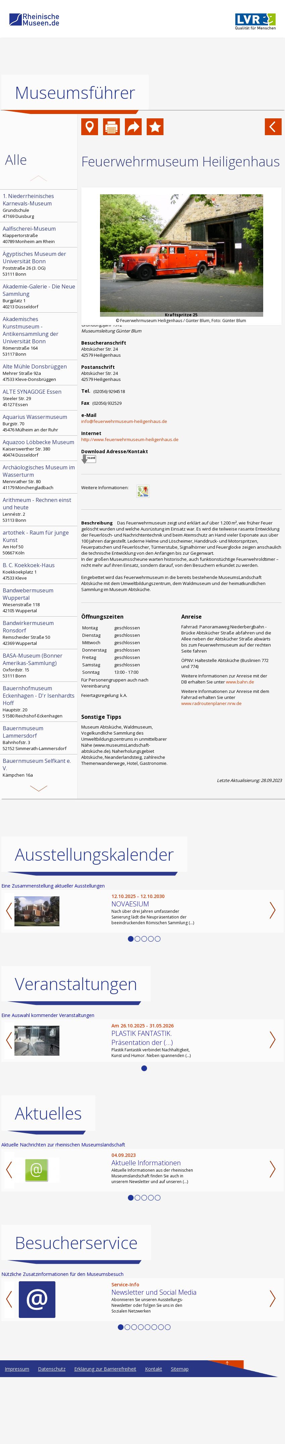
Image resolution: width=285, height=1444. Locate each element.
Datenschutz (51, 1436)
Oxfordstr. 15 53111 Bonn (39, 665)
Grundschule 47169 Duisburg (39, 205)
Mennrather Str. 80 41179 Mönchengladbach (39, 477)
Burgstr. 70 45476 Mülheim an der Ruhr (39, 423)
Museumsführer (75, 92)
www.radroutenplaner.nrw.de (211, 703)
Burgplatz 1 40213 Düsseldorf (39, 296)
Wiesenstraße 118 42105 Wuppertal (39, 600)
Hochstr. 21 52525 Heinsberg (39, 836)
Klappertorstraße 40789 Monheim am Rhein (39, 234)
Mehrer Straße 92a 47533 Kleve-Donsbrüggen (39, 372)
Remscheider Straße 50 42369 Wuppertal (39, 632)
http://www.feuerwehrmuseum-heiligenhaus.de (130, 439)
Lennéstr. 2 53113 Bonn (39, 509)
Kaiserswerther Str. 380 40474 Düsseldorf (39, 448)
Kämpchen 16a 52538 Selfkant (39, 770)
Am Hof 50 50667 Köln (39, 542)
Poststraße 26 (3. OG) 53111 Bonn (39, 263)
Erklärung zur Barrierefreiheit (105, 1436)
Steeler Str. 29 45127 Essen (39, 397)
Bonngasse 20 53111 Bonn (39, 799)
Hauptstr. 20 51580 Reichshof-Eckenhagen (39, 702)
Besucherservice (76, 1309)
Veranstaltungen (76, 1050)
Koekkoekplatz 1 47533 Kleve (39, 571)
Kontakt (153, 1436)
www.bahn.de (240, 682)
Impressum (17, 1436)
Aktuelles (48, 1180)
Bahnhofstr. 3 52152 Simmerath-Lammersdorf (39, 738)
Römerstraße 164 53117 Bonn (39, 336)
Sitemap (180, 1436)
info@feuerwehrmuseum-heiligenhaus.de (124, 421)
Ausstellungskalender (94, 921)
